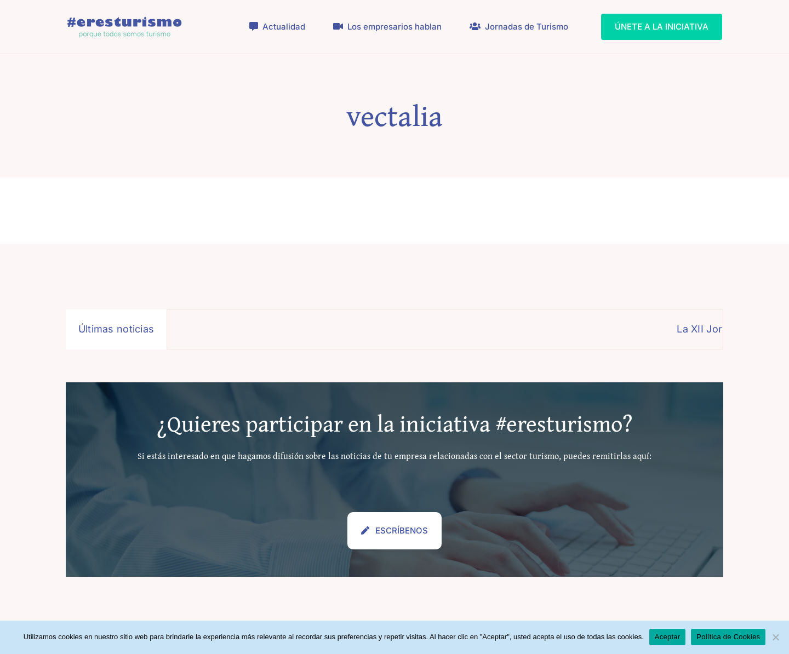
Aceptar (668, 637)
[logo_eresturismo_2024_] (124, 19)
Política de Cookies (728, 637)
